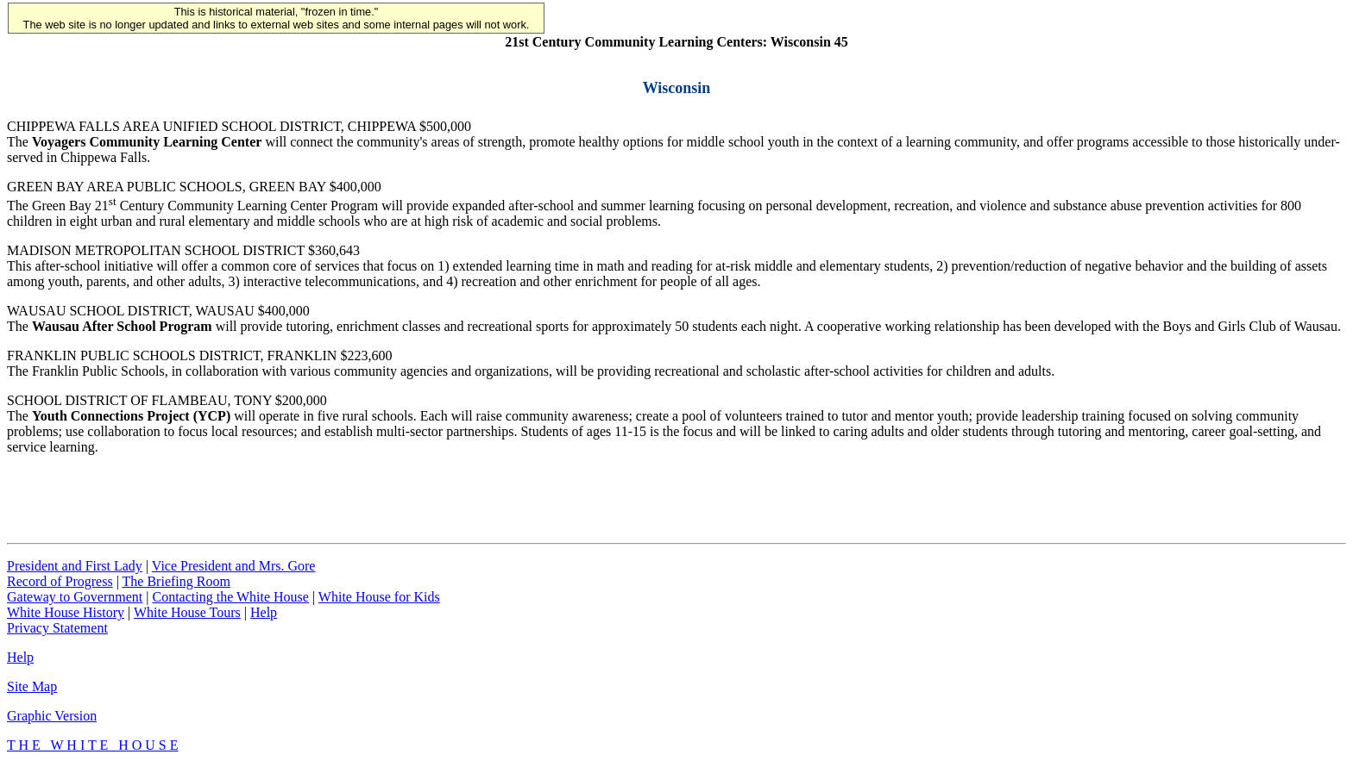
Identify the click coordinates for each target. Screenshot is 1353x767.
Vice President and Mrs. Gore (234, 565)
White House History (65, 612)
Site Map (32, 686)
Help (263, 612)
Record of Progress (60, 581)
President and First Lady (74, 565)
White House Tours (187, 612)
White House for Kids (379, 596)
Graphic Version (52, 715)
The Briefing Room (176, 581)
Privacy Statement (57, 627)
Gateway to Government (74, 596)
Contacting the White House (230, 596)
